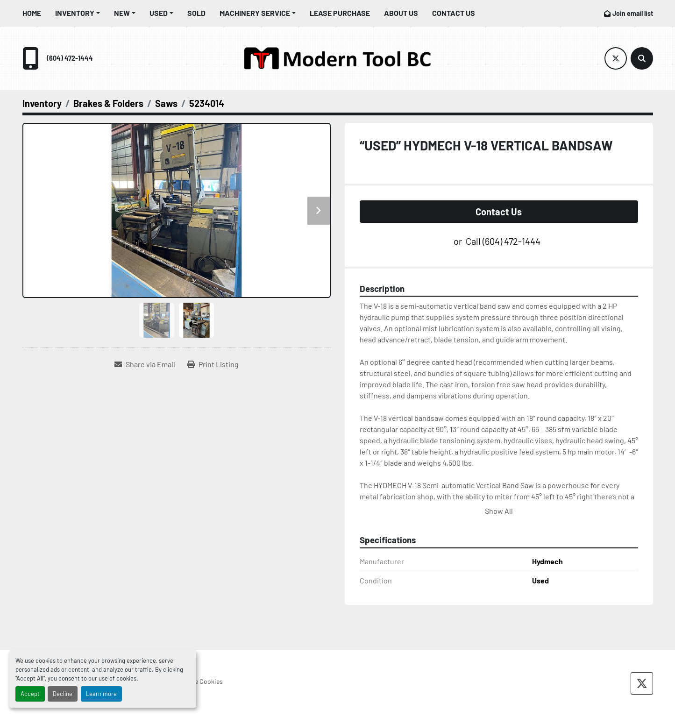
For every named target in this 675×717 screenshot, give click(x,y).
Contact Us (453, 12)
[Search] (642, 58)
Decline (62, 693)
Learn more (101, 693)
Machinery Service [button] (255, 12)
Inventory (74, 12)
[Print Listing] (213, 364)
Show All (499, 510)
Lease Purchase (340, 12)
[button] (77, 13)
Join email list (632, 13)
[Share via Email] (144, 364)
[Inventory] (42, 103)
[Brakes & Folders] (108, 103)
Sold (196, 12)
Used (158, 12)
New (122, 12)
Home (31, 12)
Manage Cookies (200, 681)
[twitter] (615, 58)
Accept (30, 693)
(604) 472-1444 (70, 58)
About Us (401, 12)
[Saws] (166, 103)
